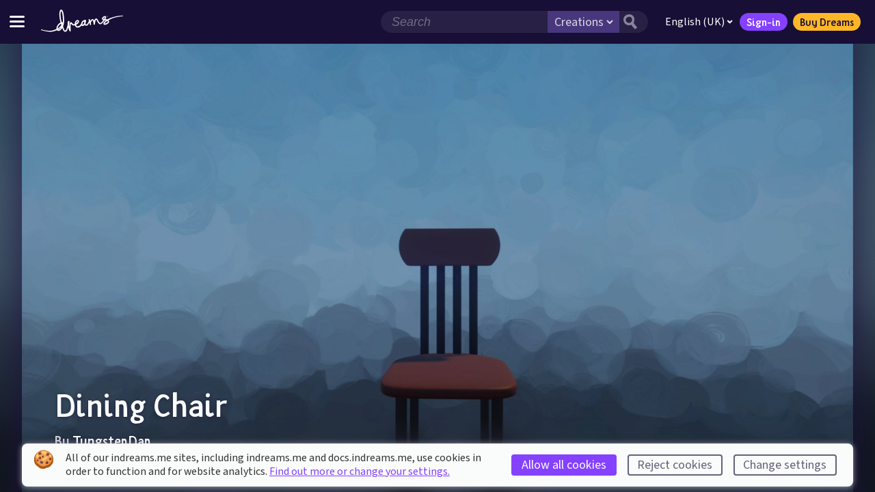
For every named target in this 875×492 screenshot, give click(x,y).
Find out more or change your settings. (359, 471)
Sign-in (763, 22)
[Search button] (633, 22)
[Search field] (464, 22)
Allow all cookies (564, 465)
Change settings (784, 465)
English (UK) (699, 21)
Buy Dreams (827, 22)
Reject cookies (674, 465)
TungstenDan (111, 441)
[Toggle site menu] (17, 21)
